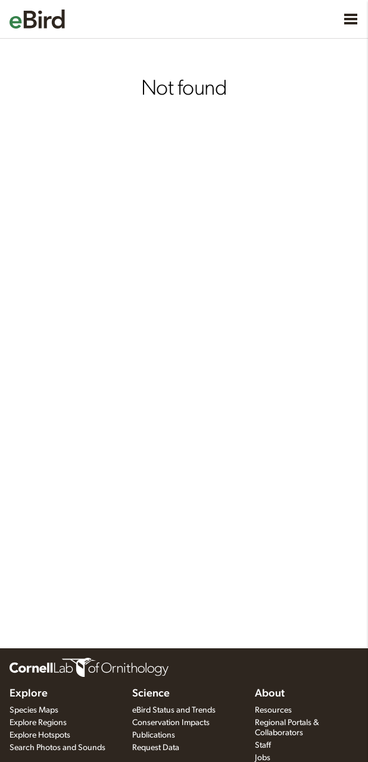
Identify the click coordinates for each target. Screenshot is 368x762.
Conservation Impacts (171, 723)
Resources (273, 710)
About (270, 693)
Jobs (262, 758)
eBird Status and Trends (174, 710)
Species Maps (34, 710)
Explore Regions (38, 723)
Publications (153, 735)
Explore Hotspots (40, 735)
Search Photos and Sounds (57, 748)
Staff (263, 745)
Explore (29, 693)
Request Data (155, 748)
